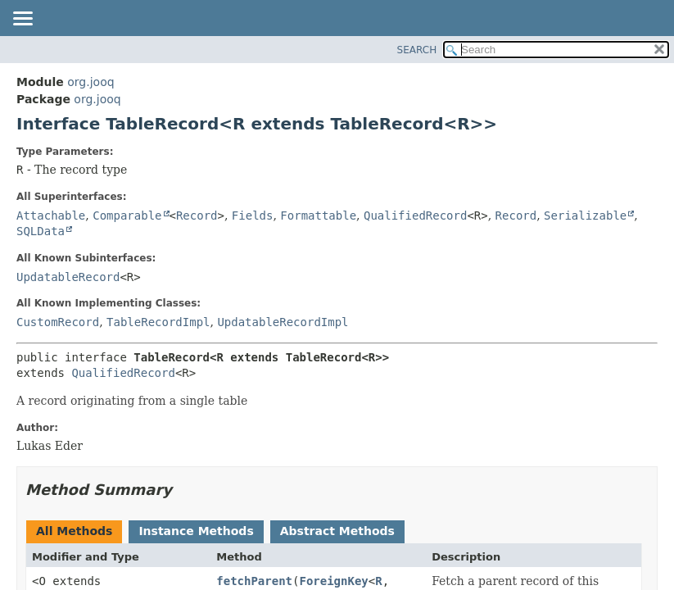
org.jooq (90, 81)
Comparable (127, 215)
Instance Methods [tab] (195, 531)
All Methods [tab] (74, 531)
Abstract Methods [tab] (337, 531)
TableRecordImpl (158, 322)
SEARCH (417, 50)
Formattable (318, 215)
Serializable (585, 215)
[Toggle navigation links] (22, 19)
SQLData (40, 231)
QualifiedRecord (415, 215)
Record (197, 215)
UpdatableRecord (68, 277)
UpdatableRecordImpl (282, 322)
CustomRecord (57, 322)
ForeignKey (333, 581)
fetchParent (254, 581)
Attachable (50, 215)
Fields (253, 215)
